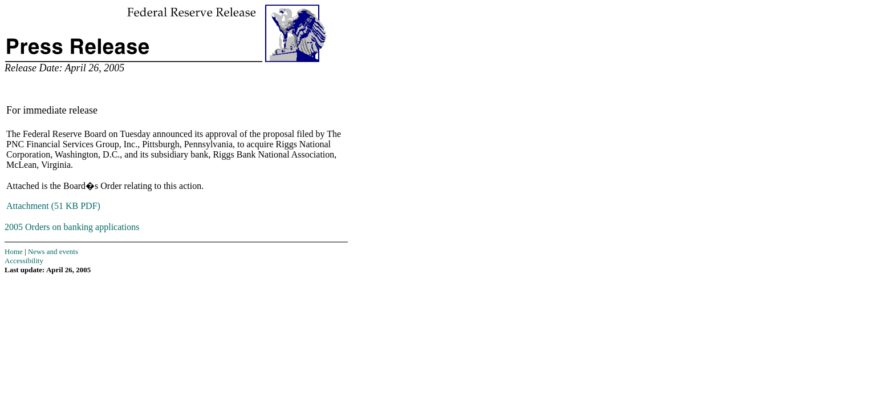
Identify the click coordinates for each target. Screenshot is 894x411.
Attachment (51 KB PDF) (53, 206)
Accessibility (24, 260)
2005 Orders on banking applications (72, 227)
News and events (53, 251)
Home (14, 251)
